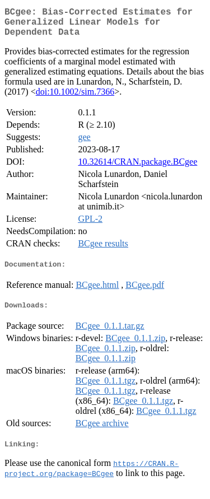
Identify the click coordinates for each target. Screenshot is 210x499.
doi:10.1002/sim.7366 (75, 98)
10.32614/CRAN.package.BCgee (137, 168)
